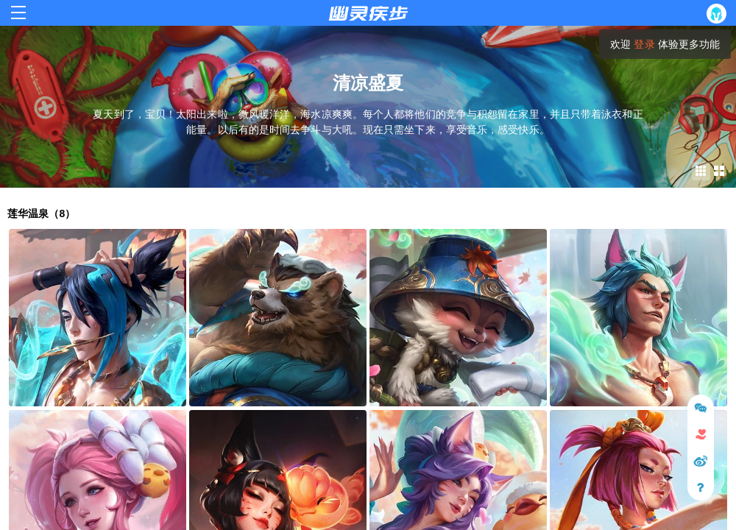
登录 (644, 44)
